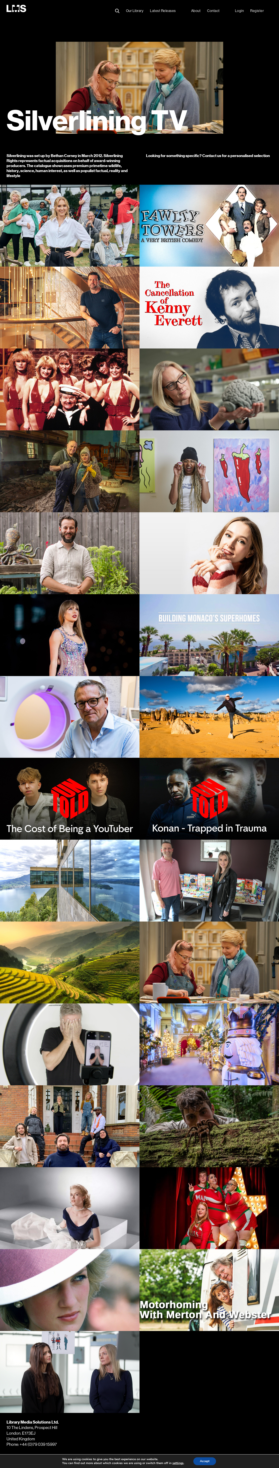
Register (257, 11)
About (196, 11)
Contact (213, 11)
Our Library (135, 11)
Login (239, 11)
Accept (204, 1461)
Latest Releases (163, 11)
